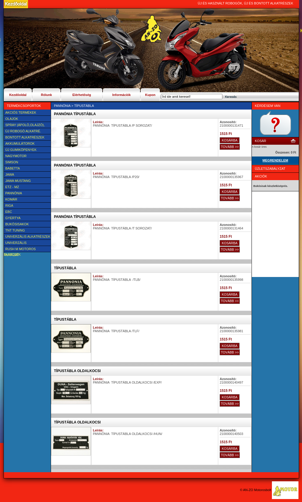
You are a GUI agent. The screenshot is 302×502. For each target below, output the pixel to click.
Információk (121, 95)
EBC (8, 211)
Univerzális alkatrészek (27, 236)
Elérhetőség (82, 95)
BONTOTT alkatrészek (25, 137)
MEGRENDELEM (275, 160)
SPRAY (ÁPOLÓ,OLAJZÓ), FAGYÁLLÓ (24, 125)
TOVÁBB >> (230, 147)
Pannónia (13, 193)
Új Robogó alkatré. (23, 131)
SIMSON (11, 162)
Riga (9, 205)
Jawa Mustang (18, 180)
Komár (11, 199)
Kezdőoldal (18, 95)
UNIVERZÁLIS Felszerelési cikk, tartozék (20, 243)
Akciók (261, 176)
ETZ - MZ (12, 187)
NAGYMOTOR (16, 156)
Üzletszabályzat (270, 168)
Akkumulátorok (20, 143)
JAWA (9, 174)
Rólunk (46, 95)
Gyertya (13, 218)
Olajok (11, 118)
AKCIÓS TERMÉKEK (20, 112)
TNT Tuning (15, 230)
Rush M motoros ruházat (20, 249)
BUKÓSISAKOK (17, 224)
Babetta (12, 168)
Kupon (150, 95)
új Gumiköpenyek (21, 149)
